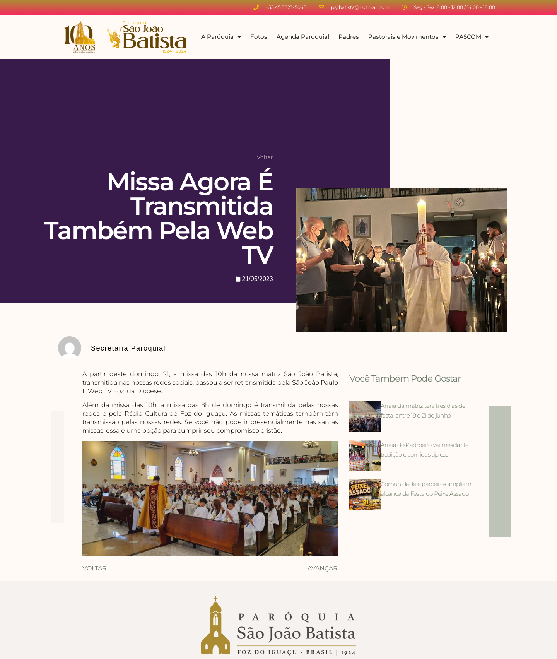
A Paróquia (221, 37)
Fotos (258, 36)
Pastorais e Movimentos (407, 37)
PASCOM (472, 37)
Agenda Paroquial (303, 36)
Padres (348, 36)
